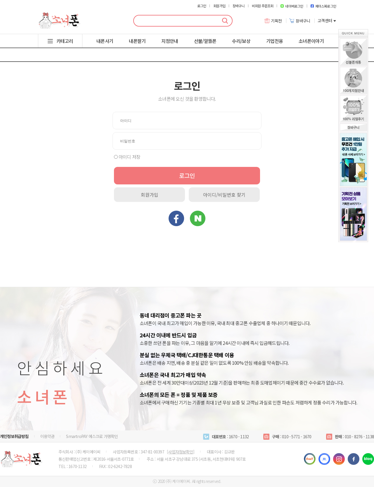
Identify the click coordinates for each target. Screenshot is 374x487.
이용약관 (47, 436)
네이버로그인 (291, 6)
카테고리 (64, 40)
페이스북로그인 (323, 6)
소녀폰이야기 (311, 40)
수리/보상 (241, 40)
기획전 (273, 20)
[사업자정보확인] (180, 452)
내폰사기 (104, 40)
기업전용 (274, 40)
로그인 (201, 5)
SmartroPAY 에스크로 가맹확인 (92, 436)
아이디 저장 (129, 156)
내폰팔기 (137, 40)
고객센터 (327, 20)
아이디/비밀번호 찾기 (224, 194)
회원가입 (219, 5)
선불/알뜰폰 (205, 40)
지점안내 (169, 40)
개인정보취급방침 (14, 436)
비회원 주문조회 (262, 5)
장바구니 (239, 5)
